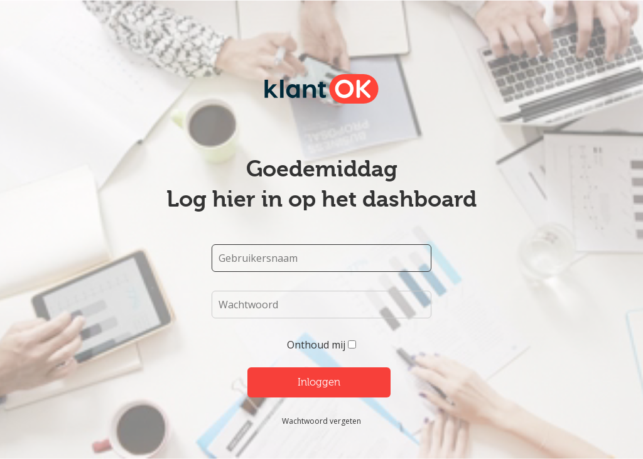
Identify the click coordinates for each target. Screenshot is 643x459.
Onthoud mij (316, 345)
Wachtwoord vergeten (321, 421)
